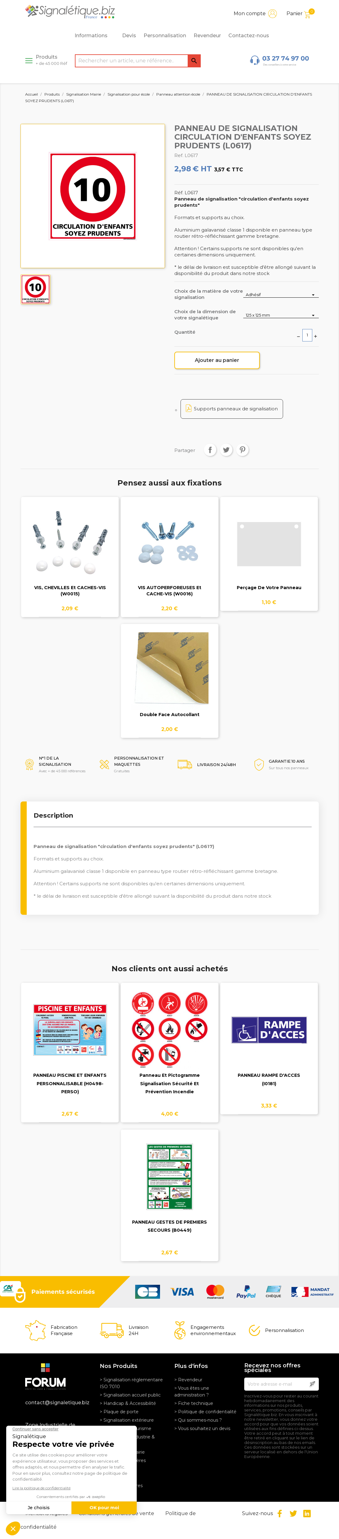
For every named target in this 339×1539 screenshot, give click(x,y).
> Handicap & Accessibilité (128, 1403)
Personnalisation (165, 35)
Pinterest (242, 450)
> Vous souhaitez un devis (202, 1428)
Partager (210, 450)
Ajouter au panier (217, 360)
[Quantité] (307, 335)
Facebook (279, 1513)
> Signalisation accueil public (130, 1395)
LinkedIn (307, 1513)
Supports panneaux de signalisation (236, 409)
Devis (129, 35)
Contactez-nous (248, 35)
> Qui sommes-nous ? (198, 1420)
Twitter (293, 1513)
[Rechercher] (138, 60)
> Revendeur (188, 1380)
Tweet (226, 450)
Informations (94, 36)
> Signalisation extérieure (127, 1420)
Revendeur (207, 35)
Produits (51, 60)
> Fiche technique (193, 1403)
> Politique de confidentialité (205, 1412)
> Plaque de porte (119, 1412)
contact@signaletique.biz (57, 1403)
